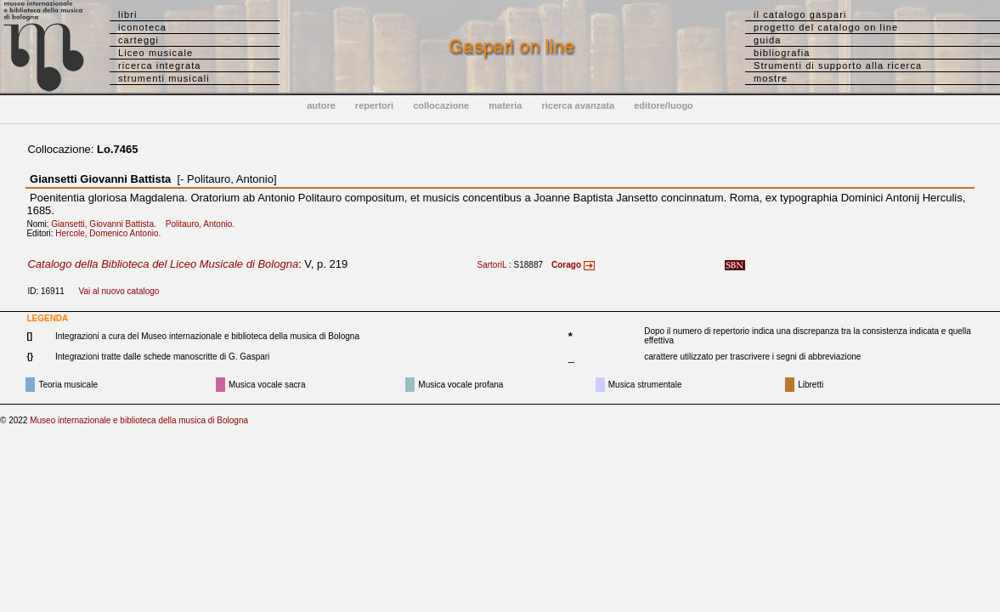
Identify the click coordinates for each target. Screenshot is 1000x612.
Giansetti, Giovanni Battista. (107, 224)
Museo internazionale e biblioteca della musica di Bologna (139, 420)
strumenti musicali (164, 78)
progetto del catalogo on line (826, 27)
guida (767, 40)
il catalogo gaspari (800, 14)
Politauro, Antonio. (204, 224)
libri (128, 14)
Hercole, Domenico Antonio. (111, 233)
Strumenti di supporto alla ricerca (838, 65)
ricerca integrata (159, 65)
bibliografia (782, 53)
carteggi (138, 40)
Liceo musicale (155, 53)
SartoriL (492, 264)
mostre (771, 78)
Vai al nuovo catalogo (118, 291)
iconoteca (142, 27)
